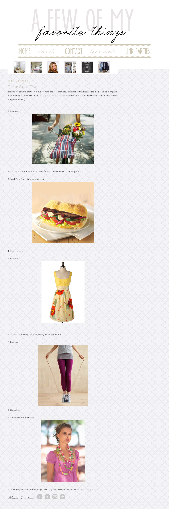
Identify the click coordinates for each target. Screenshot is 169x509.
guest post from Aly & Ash (52, 95)
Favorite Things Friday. (87, 489)
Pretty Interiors (17, 251)
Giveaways (15, 334)
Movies (13, 171)
